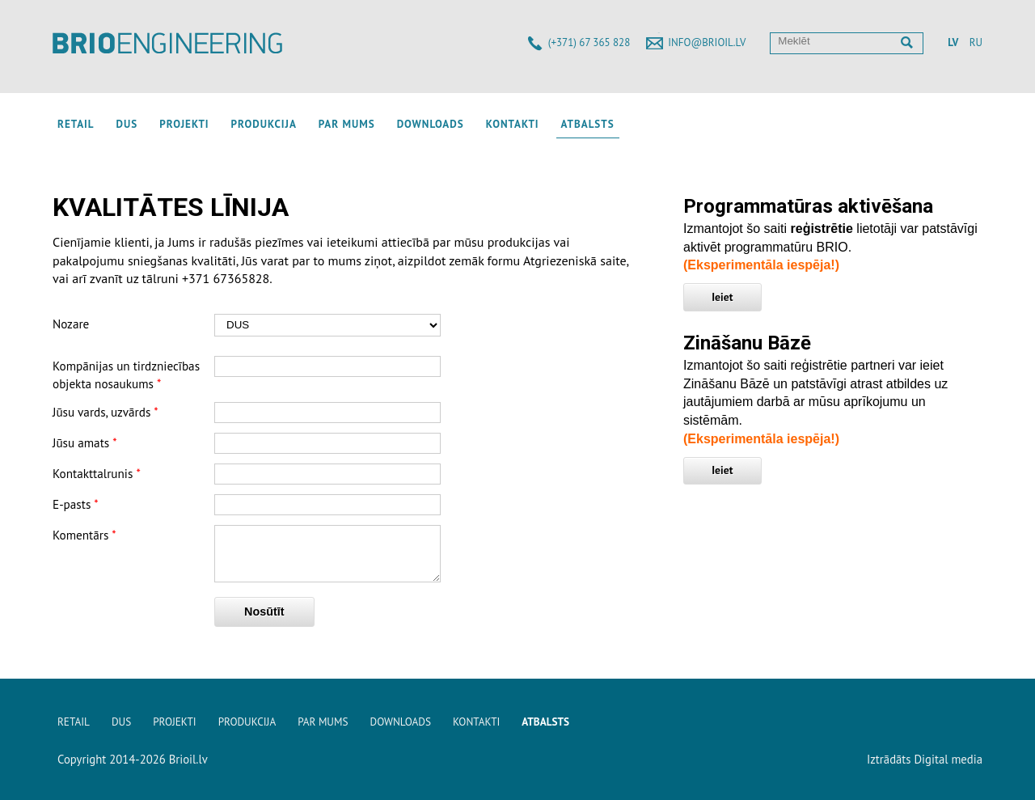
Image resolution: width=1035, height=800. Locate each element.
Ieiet (722, 297)
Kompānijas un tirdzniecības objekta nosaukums (126, 375)
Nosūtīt (264, 621)
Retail (76, 124)
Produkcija (264, 124)
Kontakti (512, 124)
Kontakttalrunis (97, 473)
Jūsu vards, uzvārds (105, 412)
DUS (127, 124)
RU (976, 42)
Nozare (71, 324)
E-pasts (76, 504)
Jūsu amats (85, 443)
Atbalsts (588, 124)
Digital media (948, 759)
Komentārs (84, 535)
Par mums (347, 124)
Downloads (430, 124)
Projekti (184, 124)
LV (953, 42)
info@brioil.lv (707, 42)
